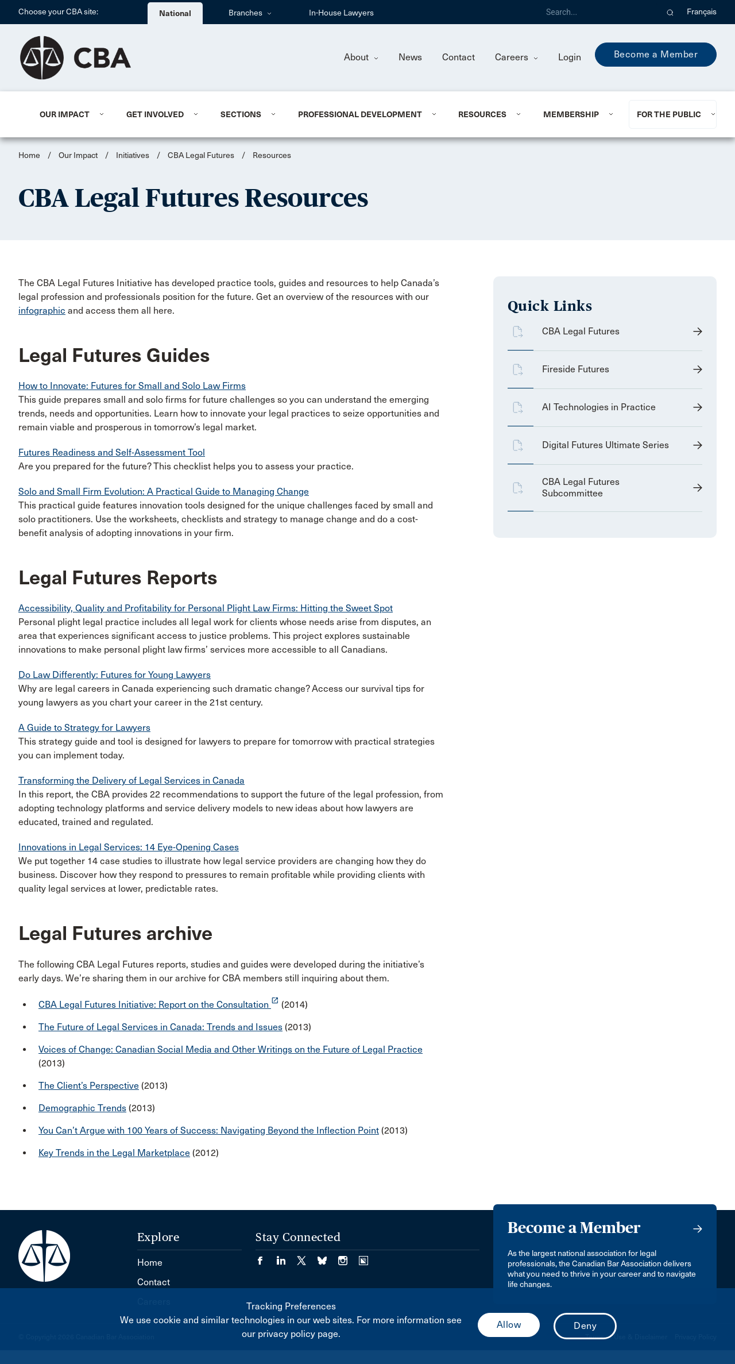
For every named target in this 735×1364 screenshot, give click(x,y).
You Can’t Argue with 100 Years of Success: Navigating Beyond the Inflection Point (208, 1130)
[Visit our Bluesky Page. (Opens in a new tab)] (328, 1256)
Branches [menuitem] (250, 13)
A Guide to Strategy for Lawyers (84, 727)
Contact (458, 57)
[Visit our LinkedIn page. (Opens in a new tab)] (286, 1256)
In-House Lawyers (341, 13)
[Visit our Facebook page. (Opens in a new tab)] (266, 1256)
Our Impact (65, 114)
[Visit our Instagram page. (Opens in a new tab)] (348, 1256)
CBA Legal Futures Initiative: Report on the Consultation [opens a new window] (158, 1004)
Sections (240, 114)
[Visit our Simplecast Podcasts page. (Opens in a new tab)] (363, 1256)
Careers (516, 57)
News (410, 57)
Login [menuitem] (569, 57)
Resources (482, 114)
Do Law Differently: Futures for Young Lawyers (114, 674)
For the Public (669, 114)
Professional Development (360, 114)
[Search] (597, 12)
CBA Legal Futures (201, 155)
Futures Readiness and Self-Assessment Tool (111, 452)
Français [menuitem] (702, 12)
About (361, 57)
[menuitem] (69, 114)
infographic (41, 310)
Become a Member (656, 54)
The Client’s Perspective (88, 1085)
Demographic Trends (82, 1108)
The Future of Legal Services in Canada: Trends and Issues (160, 1027)
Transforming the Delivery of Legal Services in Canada (131, 780)
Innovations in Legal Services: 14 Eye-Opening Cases (128, 847)
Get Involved (155, 114)
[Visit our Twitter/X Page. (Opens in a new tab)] (307, 1256)
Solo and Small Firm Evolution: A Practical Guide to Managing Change (163, 491)
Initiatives (132, 155)
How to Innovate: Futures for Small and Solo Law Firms (132, 385)
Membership (571, 114)
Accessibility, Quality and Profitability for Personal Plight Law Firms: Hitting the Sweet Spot (205, 608)
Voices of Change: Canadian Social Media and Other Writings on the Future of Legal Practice (230, 1049)
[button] (670, 12)
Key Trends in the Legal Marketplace (114, 1152)
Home (29, 155)
